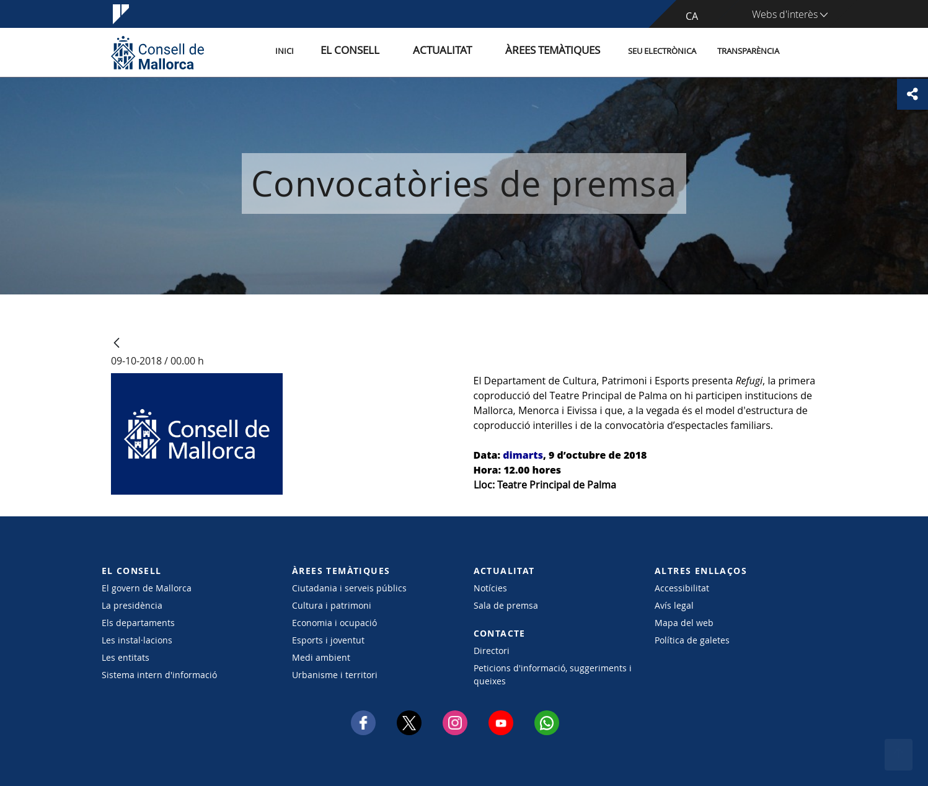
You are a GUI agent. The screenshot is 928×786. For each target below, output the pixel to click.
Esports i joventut (328, 640)
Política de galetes (692, 640)
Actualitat (470, 51)
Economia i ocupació (334, 623)
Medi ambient (321, 657)
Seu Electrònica (662, 51)
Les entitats (125, 657)
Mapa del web (684, 623)
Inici (341, 51)
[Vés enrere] (116, 343)
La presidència (132, 605)
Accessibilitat (682, 588)
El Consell (394, 51)
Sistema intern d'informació (159, 675)
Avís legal (674, 605)
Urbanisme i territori (335, 675)
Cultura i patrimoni (331, 605)
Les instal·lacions (137, 640)
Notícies (490, 588)
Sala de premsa (506, 605)
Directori (492, 650)
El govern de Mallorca (147, 588)
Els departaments (138, 623)
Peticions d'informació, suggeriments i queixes (553, 674)
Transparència (748, 51)
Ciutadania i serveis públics (349, 588)
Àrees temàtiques (560, 51)
